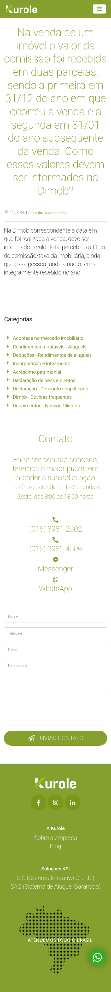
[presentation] (39, 709)
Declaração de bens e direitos (44, 380)
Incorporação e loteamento (41, 363)
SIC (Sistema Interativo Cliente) (55, 878)
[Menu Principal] (99, 9)
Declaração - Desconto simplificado (50, 389)
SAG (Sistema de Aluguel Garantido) (55, 886)
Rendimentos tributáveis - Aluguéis (49, 347)
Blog (55, 846)
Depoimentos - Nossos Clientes (46, 406)
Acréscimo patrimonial (37, 372)
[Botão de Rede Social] (38, 802)
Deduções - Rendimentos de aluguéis (52, 355)
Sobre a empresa (55, 837)
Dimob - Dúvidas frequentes (42, 397)
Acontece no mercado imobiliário (48, 338)
